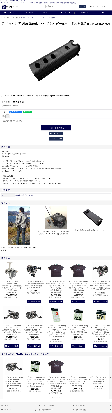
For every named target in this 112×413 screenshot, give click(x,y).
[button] (102, 12)
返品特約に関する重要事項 (12, 121)
